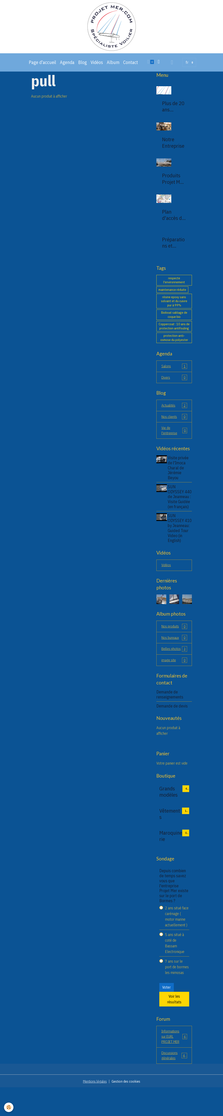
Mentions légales (93, 1109)
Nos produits (174, 645)
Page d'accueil (42, 69)
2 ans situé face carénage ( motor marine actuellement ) (177, 942)
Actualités (174, 413)
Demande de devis (172, 731)
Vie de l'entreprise (174, 438)
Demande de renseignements (169, 720)
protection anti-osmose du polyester (174, 344)
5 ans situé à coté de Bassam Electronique (174, 969)
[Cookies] (9, 1107)
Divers (174, 384)
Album (113, 69)
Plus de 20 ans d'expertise (174, 113)
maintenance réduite (172, 296)
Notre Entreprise (173, 149)
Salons (174, 373)
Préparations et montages (173, 249)
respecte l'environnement (174, 286)
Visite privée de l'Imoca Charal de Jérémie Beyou (179, 476)
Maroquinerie (170, 861)
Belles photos (174, 671)
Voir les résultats (174, 1025)
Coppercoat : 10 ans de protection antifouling (174, 333)
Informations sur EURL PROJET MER (174, 1063)
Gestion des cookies (127, 1109)
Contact (130, 69)
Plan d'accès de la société (173, 221)
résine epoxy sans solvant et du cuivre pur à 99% (174, 307)
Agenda (67, 69)
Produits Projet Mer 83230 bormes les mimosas (174, 185)
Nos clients (174, 424)
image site (174, 686)
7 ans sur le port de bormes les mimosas (177, 993)
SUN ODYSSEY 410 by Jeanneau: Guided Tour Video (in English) (179, 544)
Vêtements (169, 839)
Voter (166, 1013)
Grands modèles (168, 817)
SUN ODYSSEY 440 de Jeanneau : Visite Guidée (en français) (180, 508)
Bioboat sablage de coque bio (174, 321)
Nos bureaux (174, 657)
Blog (82, 69)
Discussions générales (174, 1083)
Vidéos (97, 69)
